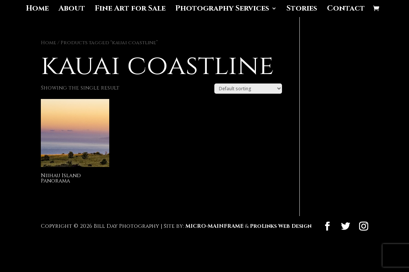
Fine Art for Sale (130, 9)
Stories (302, 9)
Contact (346, 9)
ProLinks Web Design (280, 226)
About (72, 9)
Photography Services (222, 9)
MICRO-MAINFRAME (214, 226)
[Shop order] (248, 88)
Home (37, 9)
